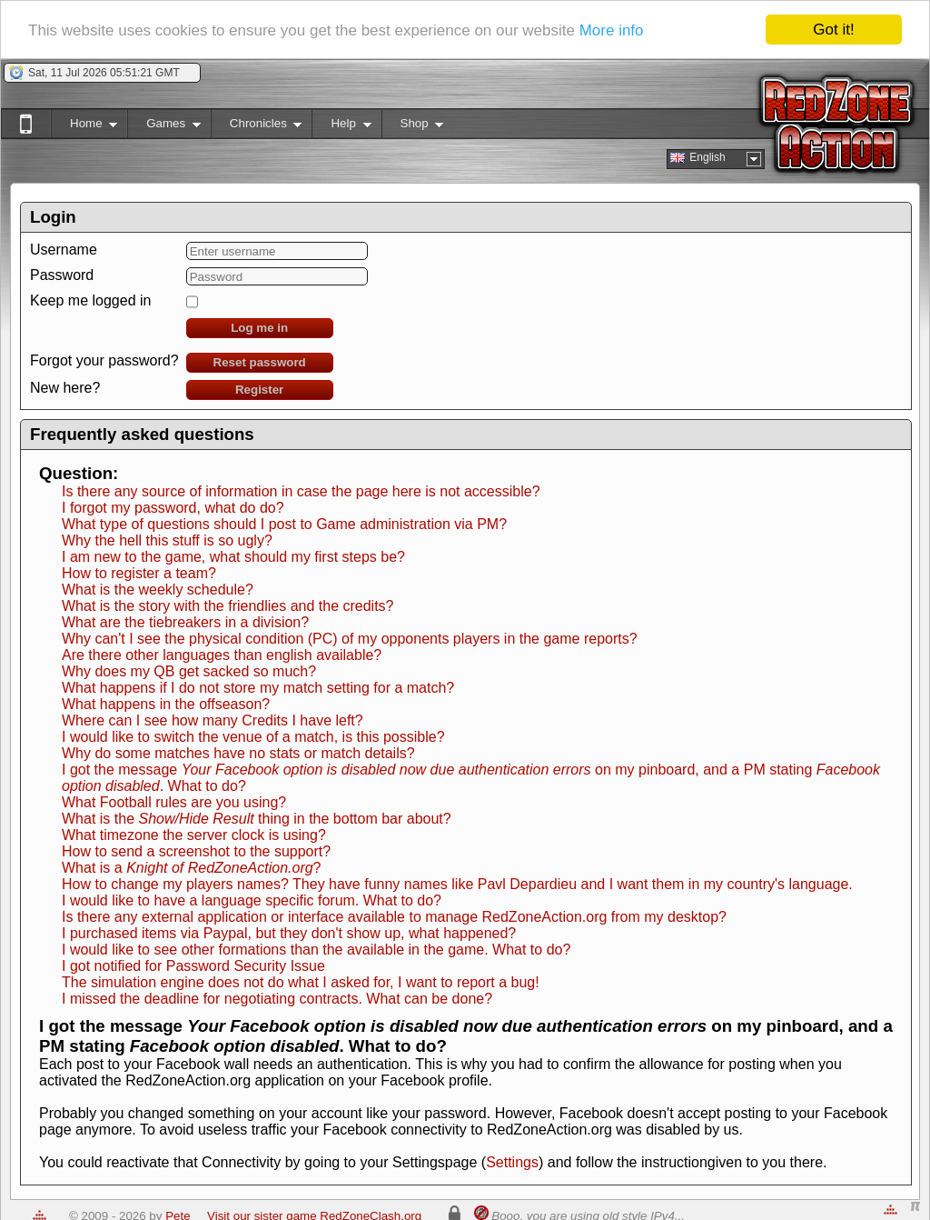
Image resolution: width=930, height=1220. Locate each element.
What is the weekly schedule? (157, 589)
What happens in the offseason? (166, 704)
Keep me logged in (90, 300)
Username (63, 249)
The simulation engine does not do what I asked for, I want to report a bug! (300, 982)
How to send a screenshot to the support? (196, 851)
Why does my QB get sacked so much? (189, 671)
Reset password (259, 362)
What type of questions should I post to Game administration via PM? (284, 524)
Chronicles (256, 126)
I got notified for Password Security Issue (193, 966)
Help (341, 126)
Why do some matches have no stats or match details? (238, 753)
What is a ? (192, 867)
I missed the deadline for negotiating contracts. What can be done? (277, 998)
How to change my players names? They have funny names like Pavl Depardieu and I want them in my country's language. (457, 884)
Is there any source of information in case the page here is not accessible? (301, 491)
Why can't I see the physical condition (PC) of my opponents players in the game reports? (350, 638)
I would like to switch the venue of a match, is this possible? (253, 737)
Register (259, 389)
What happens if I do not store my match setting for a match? (258, 687)
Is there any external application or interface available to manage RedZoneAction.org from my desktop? (394, 917)
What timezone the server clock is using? (194, 835)
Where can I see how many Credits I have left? (212, 720)
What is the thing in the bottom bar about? (256, 818)
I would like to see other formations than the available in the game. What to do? (316, 949)
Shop (412, 126)
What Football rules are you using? (174, 802)
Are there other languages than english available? (221, 655)
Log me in (259, 328)
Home (84, 126)
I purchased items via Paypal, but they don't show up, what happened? (289, 933)
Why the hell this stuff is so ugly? (167, 540)
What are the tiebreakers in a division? (185, 622)
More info (611, 30)
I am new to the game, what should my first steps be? (233, 557)
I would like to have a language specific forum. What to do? (251, 900)
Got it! (833, 29)
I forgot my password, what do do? (173, 507)
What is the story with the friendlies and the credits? (228, 606)
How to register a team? (139, 573)
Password (62, 275)
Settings (512, 1162)
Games (164, 126)
